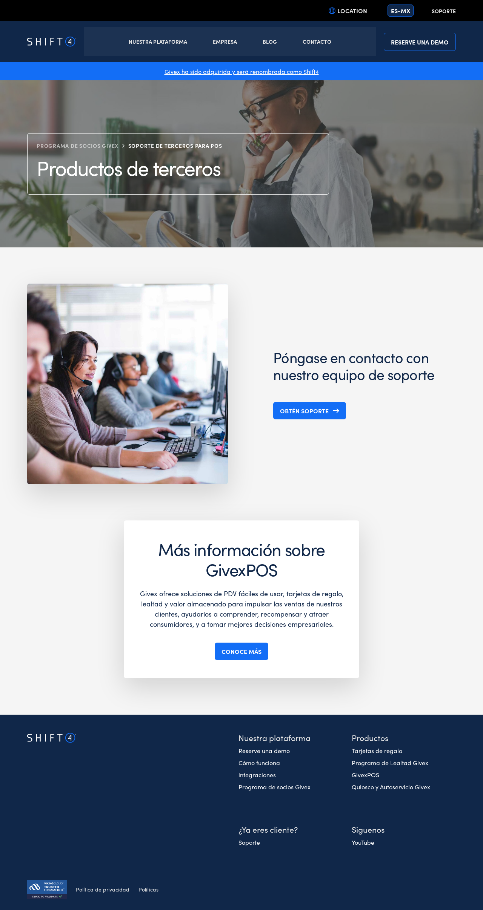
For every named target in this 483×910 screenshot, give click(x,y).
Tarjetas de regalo (377, 750)
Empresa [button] (225, 41)
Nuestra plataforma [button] (274, 737)
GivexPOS (365, 774)
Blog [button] (270, 41)
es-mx (400, 10)
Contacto (317, 41)
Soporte (444, 11)
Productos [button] (370, 737)
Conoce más (241, 651)
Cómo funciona (259, 762)
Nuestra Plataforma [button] (158, 41)
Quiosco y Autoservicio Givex (391, 787)
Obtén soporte (304, 411)
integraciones (257, 774)
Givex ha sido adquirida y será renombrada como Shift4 (242, 71)
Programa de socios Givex (77, 145)
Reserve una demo (420, 42)
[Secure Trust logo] (47, 890)
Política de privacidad (102, 889)
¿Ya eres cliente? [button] (268, 829)
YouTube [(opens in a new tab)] (363, 842)
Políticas (148, 889)
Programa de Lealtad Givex (390, 762)
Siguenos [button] (368, 829)
